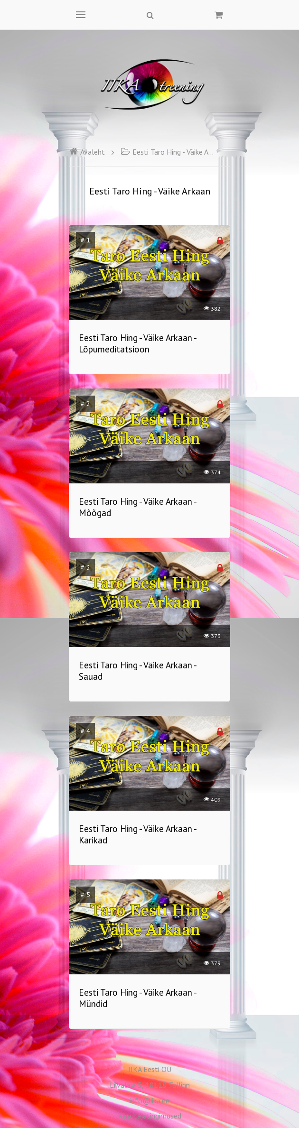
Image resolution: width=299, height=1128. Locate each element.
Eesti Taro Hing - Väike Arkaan (168, 152)
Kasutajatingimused (149, 1115)
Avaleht (87, 152)
